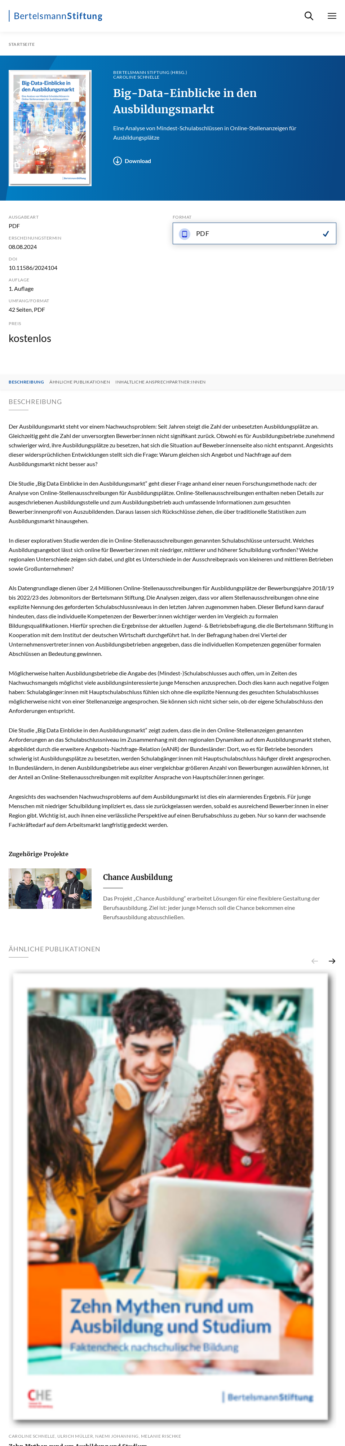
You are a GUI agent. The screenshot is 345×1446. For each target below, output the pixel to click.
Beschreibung (26, 382)
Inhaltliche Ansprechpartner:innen (160, 382)
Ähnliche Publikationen (79, 382)
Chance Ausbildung (137, 877)
